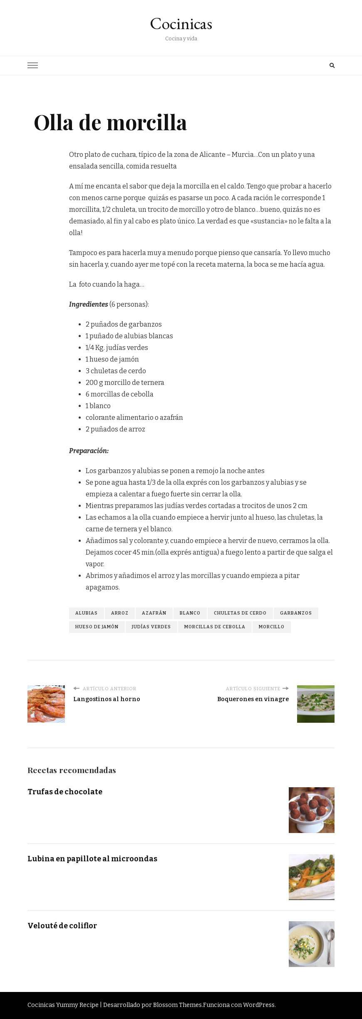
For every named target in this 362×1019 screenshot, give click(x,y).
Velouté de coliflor (62, 925)
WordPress (259, 1005)
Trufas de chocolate (64, 791)
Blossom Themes (177, 1005)
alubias (86, 613)
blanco (190, 613)
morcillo (272, 627)
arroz (120, 613)
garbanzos (296, 613)
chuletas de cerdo (240, 613)
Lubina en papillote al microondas (92, 858)
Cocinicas (181, 23)
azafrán (154, 613)
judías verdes (151, 627)
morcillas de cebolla (214, 627)
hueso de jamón (97, 627)
